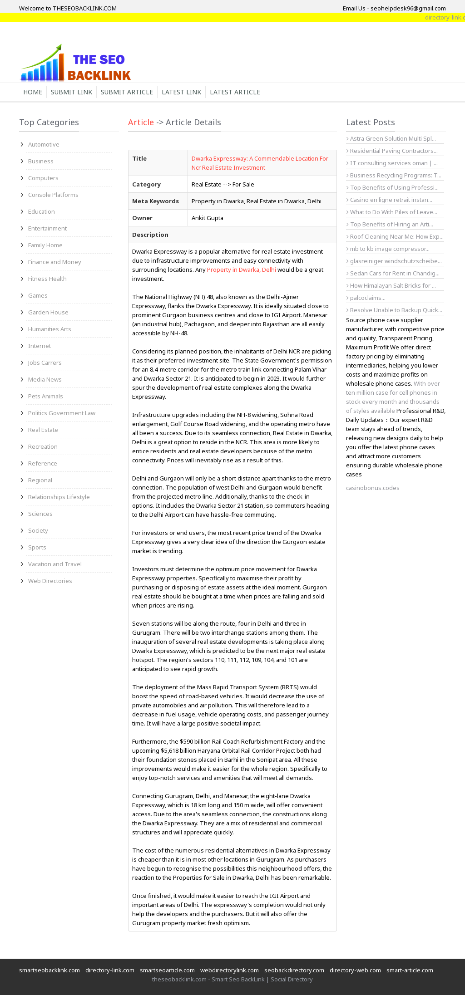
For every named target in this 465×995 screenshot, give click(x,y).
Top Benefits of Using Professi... (392, 187)
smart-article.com (409, 970)
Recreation (43, 446)
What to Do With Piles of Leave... (391, 212)
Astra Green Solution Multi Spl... (391, 138)
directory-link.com (109, 970)
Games (38, 295)
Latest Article (235, 92)
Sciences (40, 514)
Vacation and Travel (55, 564)
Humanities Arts (49, 329)
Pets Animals (45, 396)
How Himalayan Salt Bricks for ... (391, 285)
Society (38, 530)
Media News (45, 379)
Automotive (43, 144)
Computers (43, 178)
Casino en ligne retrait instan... (389, 200)
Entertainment (47, 228)
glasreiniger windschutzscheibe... (394, 261)
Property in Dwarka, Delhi (241, 269)
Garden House (48, 312)
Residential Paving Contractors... (392, 151)
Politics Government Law (61, 413)
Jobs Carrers (45, 362)
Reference (42, 463)
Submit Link (71, 92)
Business (41, 161)
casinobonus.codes (373, 488)
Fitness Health (47, 278)
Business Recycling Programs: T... (393, 175)
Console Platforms (53, 195)
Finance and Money (54, 262)
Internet (39, 346)
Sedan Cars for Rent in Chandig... (393, 273)
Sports (37, 547)
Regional (40, 480)
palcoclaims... (366, 298)
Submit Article (127, 92)
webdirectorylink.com (229, 970)
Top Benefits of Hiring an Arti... (389, 224)
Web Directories (50, 581)
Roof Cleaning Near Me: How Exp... (395, 236)
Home (32, 92)
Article (141, 122)
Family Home (45, 245)
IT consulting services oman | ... (392, 163)
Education (41, 211)
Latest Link (181, 92)
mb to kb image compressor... (388, 249)
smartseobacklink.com (49, 970)
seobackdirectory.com (294, 970)
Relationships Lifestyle (59, 497)
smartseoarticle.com (167, 970)
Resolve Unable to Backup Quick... (394, 310)
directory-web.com (355, 970)
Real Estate (43, 430)
